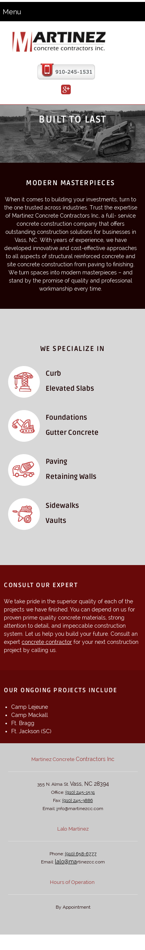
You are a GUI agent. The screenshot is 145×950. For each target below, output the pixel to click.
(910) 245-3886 (77, 800)
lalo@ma (66, 861)
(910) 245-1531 (80, 792)
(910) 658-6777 (81, 853)
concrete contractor (47, 642)
